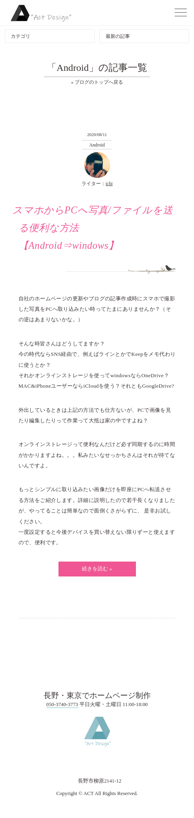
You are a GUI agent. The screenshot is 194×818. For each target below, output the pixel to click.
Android (96, 145)
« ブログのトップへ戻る (97, 82)
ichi (109, 183)
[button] (181, 12)
